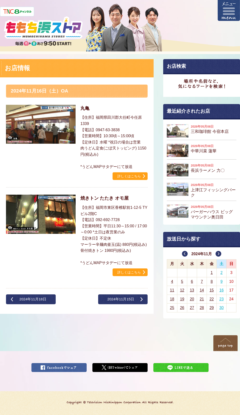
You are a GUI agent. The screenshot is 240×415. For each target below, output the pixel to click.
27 (192, 308)
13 (192, 290)
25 (172, 308)
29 (212, 308)
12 (182, 290)
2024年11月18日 (32, 299)
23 (221, 299)
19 (182, 299)
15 (212, 290)
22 (212, 299)
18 (172, 299)
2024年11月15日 (120, 299)
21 (202, 299)
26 (182, 308)
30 (221, 308)
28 (202, 308)
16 (221, 290)
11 (172, 290)
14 (202, 290)
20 (192, 299)
